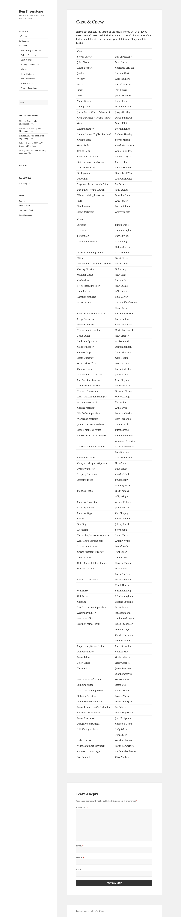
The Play (25, 69)
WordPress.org (25, 215)
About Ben (23, 31)
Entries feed (24, 205)
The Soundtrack (28, 78)
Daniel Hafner (25, 136)
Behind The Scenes (29, 55)
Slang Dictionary (28, 74)
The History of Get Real (31, 50)
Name (80, 846)
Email (80, 857)
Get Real (23, 45)
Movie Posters (27, 83)
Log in (22, 201)
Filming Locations (29, 88)
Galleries (23, 36)
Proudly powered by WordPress (90, 911)
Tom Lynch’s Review (30, 64)
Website (80, 869)
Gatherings (24, 41)
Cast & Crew (26, 60)
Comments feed (26, 210)
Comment (82, 807)
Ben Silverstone (31, 11)
